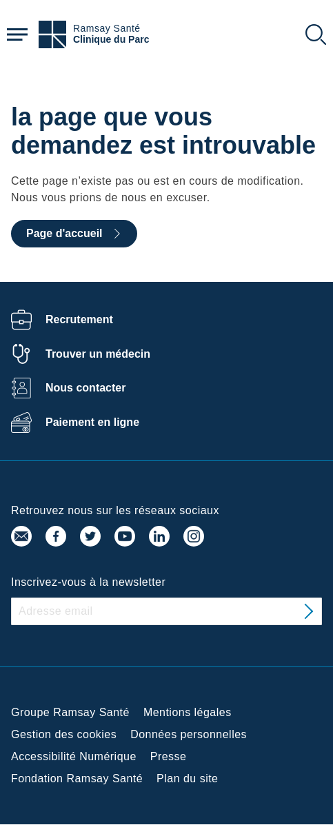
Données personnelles (188, 734)
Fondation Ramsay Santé (77, 778)
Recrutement (79, 319)
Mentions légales (187, 712)
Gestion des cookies (64, 734)
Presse (168, 756)
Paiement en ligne (92, 422)
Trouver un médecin (98, 354)
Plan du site (187, 778)
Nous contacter (85, 388)
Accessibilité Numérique (74, 756)
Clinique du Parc (111, 39)
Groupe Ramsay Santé (70, 712)
